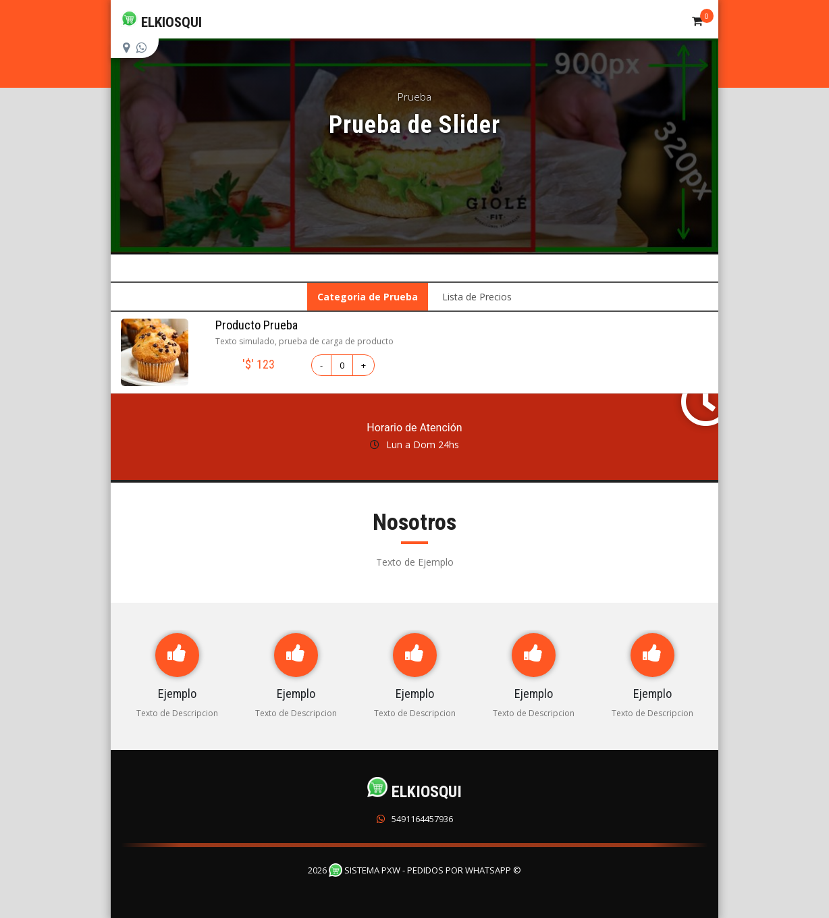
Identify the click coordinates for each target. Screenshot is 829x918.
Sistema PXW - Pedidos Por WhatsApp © (425, 870)
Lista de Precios (477, 296)
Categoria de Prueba (367, 296)
